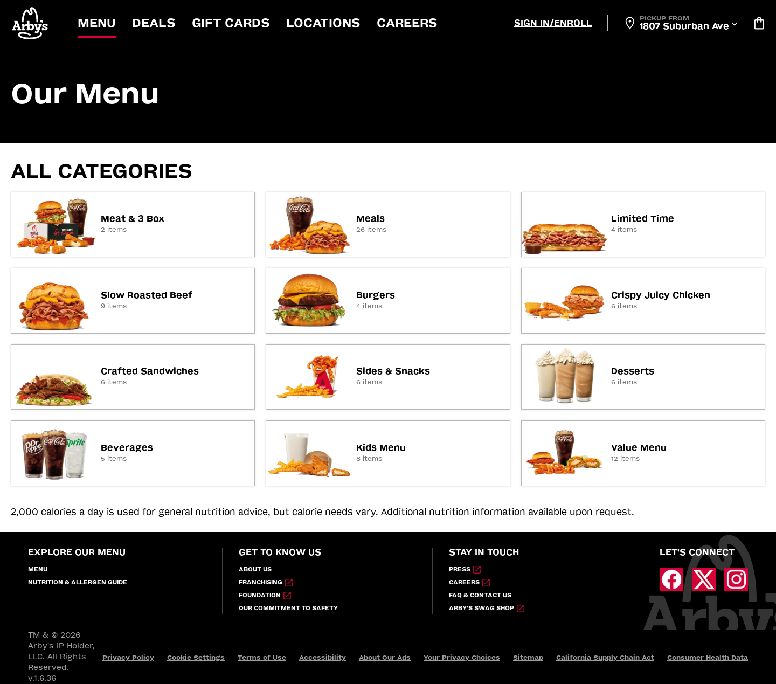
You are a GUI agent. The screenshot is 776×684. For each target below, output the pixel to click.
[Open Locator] (680, 23)
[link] (133, 224)
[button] (31, 22)
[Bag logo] (758, 23)
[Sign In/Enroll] (553, 23)
